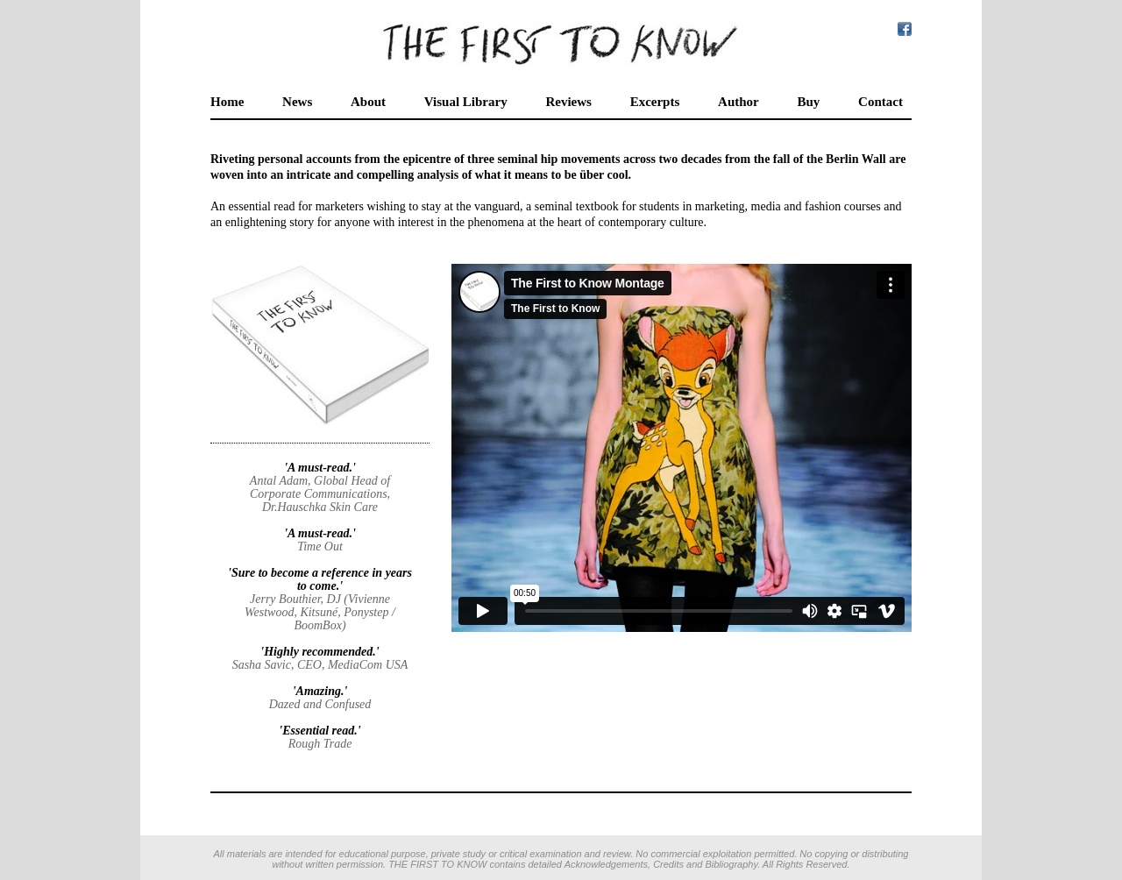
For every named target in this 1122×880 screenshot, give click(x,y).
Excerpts (655, 102)
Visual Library (466, 102)
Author (738, 102)
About (368, 102)
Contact (880, 102)
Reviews (568, 102)
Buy (808, 102)
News (297, 102)
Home (227, 102)
